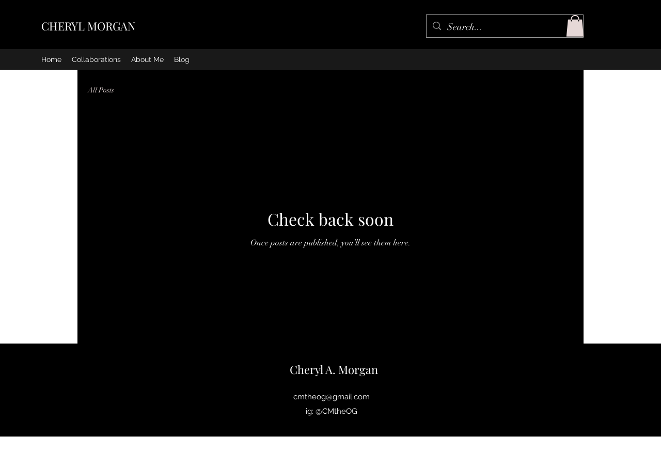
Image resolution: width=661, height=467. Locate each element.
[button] (575, 26)
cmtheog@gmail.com (331, 396)
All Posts (101, 90)
